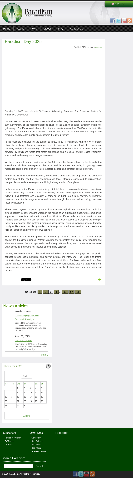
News (33, 28)
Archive (26, 416)
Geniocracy (36, 438)
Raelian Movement (13, 438)
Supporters (9, 433)
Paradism (14, 474)
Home (6, 28)
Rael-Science (37, 441)
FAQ (60, 28)
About (20, 28)
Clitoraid (8, 444)
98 (78, 292)
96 (65, 292)
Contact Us (76, 28)
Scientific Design (38, 451)
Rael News (36, 444)
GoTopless (9, 441)
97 (71, 292)
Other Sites (36, 433)
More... (44, 355)
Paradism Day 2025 (23, 41)
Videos (48, 28)
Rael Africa (36, 448)
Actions (98, 47)
